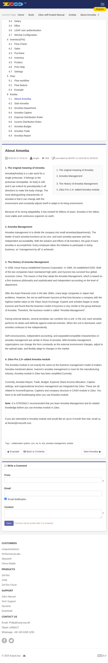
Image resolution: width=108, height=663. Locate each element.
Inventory (19, 57)
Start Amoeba (21, 103)
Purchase (19, 53)
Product (18, 62)
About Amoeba (88, 14)
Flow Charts (20, 44)
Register (100, 9)
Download (7, 610)
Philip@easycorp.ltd (19, 622)
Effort (17, 25)
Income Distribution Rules (27, 121)
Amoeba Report (22, 135)
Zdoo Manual (9, 596)
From (7, 475)
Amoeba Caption (23, 112)
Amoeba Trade (22, 131)
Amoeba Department (25, 108)
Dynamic (6, 606)
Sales (17, 48)
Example (18, 89)
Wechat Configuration (25, 35)
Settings (18, 71)
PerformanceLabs (11, 554)
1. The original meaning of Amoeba (74, 170)
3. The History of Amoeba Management (77, 183)
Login (87, 9)
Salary (17, 21)
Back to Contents (34, 451)
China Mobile (9, 563)
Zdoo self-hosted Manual (51, 14)
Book (31, 14)
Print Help (19, 67)
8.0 (101, 656)
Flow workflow (21, 80)
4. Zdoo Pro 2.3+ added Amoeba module (77, 189)
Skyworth (7, 558)
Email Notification (15, 499)
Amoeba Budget (22, 126)
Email (7, 488)
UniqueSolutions (10, 549)
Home (21, 14)
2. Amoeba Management (69, 176)
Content (8, 507)
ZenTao (6, 575)
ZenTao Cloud (9, 584)
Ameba (72, 14)
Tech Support (9, 601)
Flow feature (20, 85)
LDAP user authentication (27, 30)
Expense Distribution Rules (28, 117)
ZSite (4, 580)
